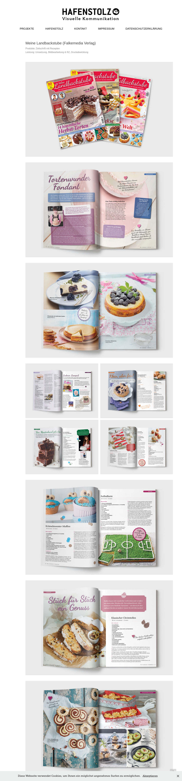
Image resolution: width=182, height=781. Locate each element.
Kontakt (80, 28)
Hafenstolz (54, 28)
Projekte (27, 28)
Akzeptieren (150, 775)
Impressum (106, 28)
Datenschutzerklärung (144, 28)
